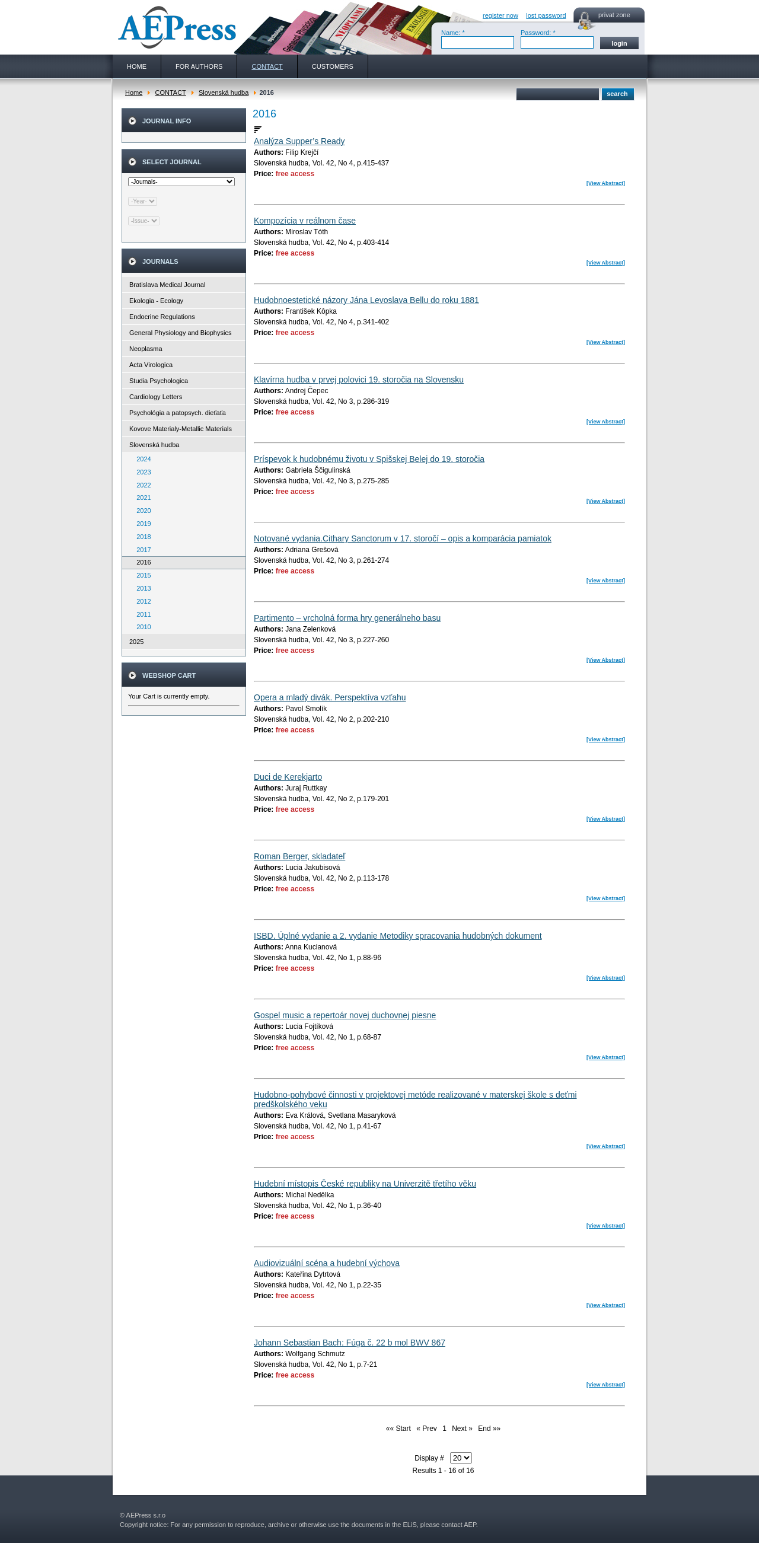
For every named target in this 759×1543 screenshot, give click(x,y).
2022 (141, 485)
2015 (141, 575)
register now (500, 15)
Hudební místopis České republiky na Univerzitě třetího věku (365, 1183)
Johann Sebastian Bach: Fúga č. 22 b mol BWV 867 (349, 1342)
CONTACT (170, 92)
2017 (141, 549)
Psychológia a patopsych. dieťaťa (177, 412)
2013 (141, 588)
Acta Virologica (151, 364)
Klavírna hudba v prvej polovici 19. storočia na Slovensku (359, 379)
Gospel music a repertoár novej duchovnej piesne (345, 1015)
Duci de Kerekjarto (288, 777)
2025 (136, 641)
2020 (141, 510)
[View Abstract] (605, 183)
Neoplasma (145, 348)
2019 (141, 523)
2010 (141, 626)
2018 (141, 536)
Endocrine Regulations (162, 316)
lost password (546, 15)
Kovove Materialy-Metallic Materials (180, 428)
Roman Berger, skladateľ (299, 856)
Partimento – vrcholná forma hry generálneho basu (347, 618)
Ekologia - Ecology (156, 300)
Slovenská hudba (223, 92)
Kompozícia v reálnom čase (305, 220)
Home (133, 92)
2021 (141, 497)
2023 (141, 472)
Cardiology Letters (155, 396)
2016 (141, 562)
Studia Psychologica (158, 380)
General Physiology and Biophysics (180, 332)
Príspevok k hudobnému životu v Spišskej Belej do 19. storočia (369, 459)
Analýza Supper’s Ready (299, 141)
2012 (141, 601)
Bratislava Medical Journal (167, 284)
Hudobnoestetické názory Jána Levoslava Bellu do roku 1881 (366, 300)
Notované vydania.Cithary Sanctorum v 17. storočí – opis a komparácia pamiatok (402, 538)
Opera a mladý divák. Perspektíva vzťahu (330, 697)
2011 (141, 614)
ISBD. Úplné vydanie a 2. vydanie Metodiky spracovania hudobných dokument (398, 936)
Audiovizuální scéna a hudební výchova (327, 1263)
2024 (141, 459)
